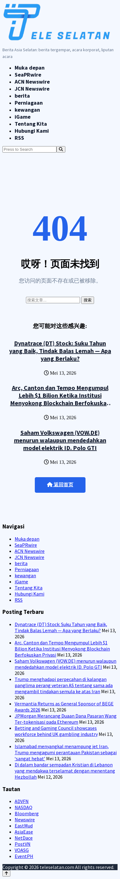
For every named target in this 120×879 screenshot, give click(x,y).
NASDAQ (23, 807)
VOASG (22, 850)
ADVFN (22, 801)
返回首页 (60, 484)
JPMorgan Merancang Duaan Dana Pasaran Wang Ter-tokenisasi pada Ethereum (66, 719)
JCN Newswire (32, 88)
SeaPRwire (28, 74)
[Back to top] (6, 873)
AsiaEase (24, 832)
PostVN (23, 844)
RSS (19, 137)
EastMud (24, 826)
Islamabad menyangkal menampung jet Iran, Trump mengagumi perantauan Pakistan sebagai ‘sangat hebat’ (66, 752)
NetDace (24, 838)
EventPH (24, 856)
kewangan (27, 109)
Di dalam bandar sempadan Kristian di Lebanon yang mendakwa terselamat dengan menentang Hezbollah (65, 771)
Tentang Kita (31, 123)
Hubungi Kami (32, 130)
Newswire (25, 819)
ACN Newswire (32, 81)
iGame (23, 116)
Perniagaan (29, 102)
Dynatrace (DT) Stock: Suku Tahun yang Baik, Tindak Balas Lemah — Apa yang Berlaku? (60, 350)
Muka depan (30, 67)
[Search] (60, 149)
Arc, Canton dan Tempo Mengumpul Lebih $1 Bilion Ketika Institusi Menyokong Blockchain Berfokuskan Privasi (60, 399)
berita (22, 95)
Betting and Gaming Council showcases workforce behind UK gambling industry (56, 731)
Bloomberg (27, 813)
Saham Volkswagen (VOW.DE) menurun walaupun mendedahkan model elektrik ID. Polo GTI (60, 440)
